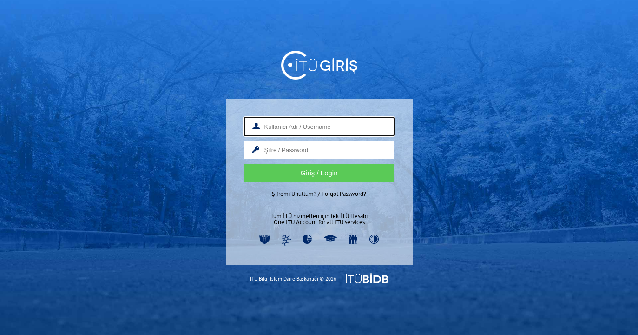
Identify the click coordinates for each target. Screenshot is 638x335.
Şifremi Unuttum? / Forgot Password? (319, 194)
